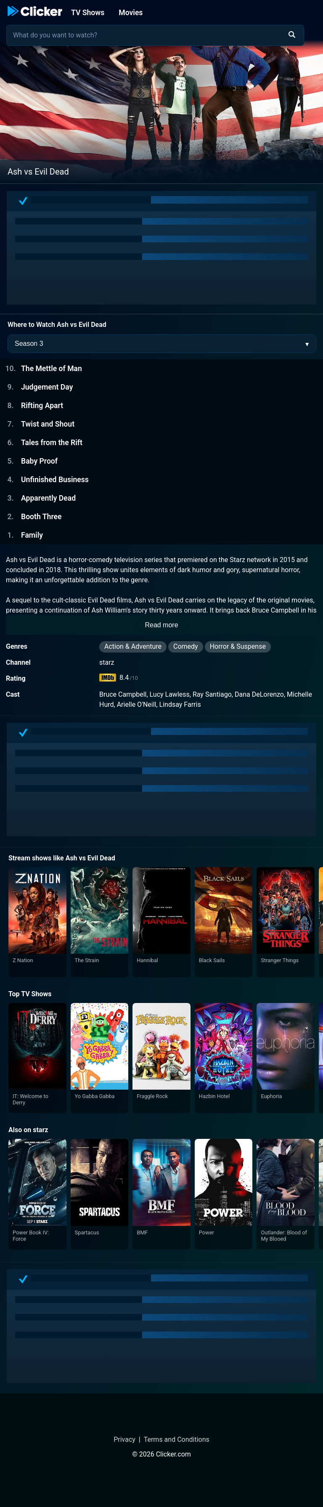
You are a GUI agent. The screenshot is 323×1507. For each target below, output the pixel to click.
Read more (161, 625)
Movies (131, 12)
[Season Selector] (162, 344)
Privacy (124, 1439)
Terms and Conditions (176, 1439)
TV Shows (87, 12)
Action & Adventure (133, 646)
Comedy (185, 646)
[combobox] (155, 35)
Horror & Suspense (238, 646)
